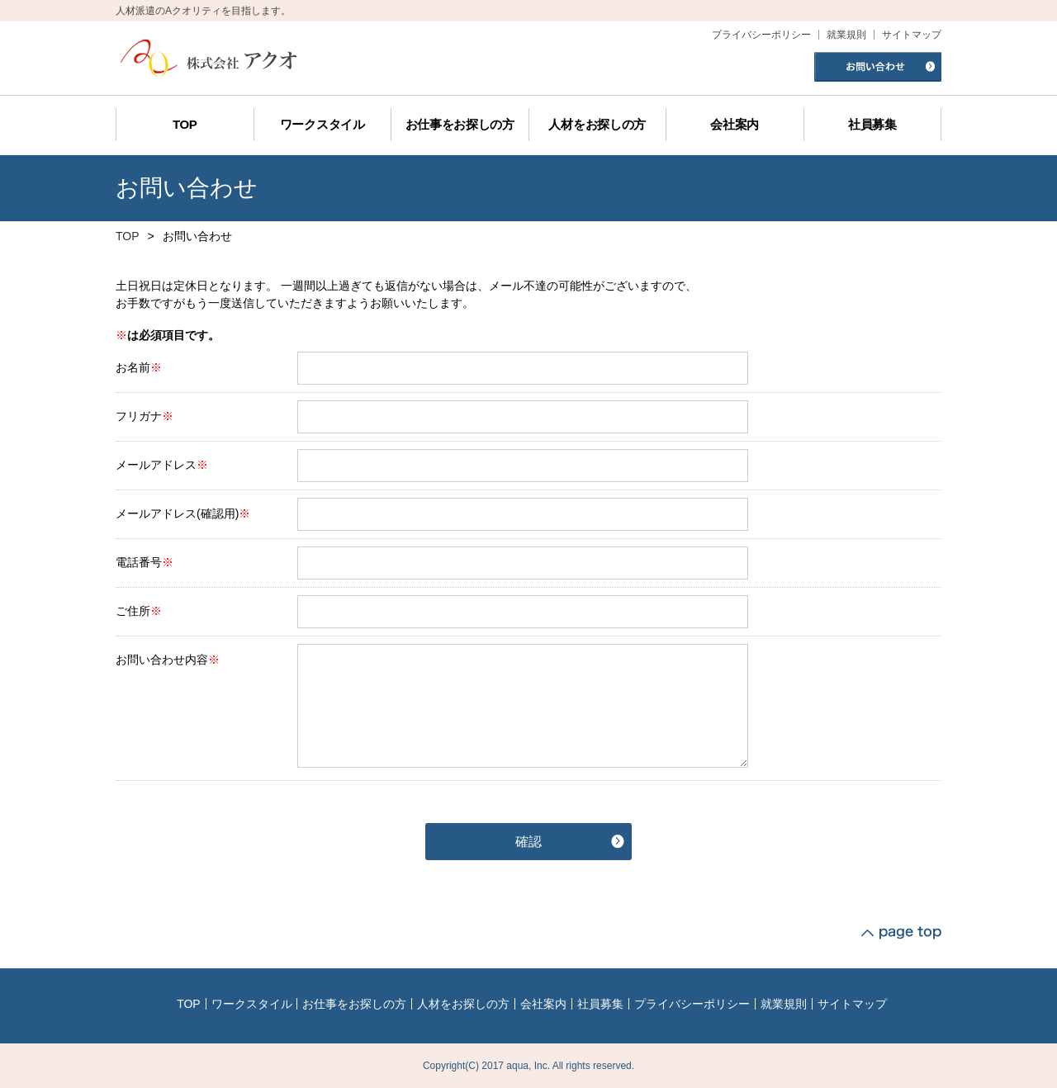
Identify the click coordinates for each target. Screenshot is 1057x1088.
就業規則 (784, 1003)
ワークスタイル (251, 1003)
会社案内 (543, 1003)
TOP (128, 236)
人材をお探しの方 (463, 1003)
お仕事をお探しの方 (354, 1003)
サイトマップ (852, 1003)
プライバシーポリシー (692, 1003)
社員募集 (600, 1003)
